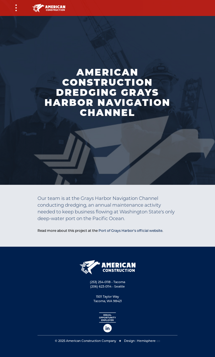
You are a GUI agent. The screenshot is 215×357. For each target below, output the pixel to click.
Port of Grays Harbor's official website (130, 230)
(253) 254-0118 (100, 282)
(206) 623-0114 (100, 286)
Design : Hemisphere (140, 341)
